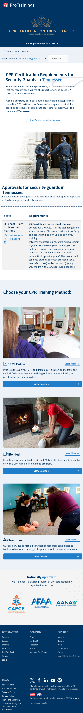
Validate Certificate (38, 652)
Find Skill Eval (8, 652)
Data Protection (9, 688)
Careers (60, 652)
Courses (5, 637)
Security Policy (8, 692)
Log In (4, 660)
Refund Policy (8, 696)
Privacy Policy (8, 685)
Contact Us (34, 641)
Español (44, 703)
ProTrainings (58, 686)
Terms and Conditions (11, 700)
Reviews (61, 641)
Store (32, 648)
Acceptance (62, 648)
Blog (32, 637)
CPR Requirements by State (41, 43)
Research (34, 645)
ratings (72, 698)
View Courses (41, 384)
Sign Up (5, 656)
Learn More (71, 363)
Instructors (6, 648)
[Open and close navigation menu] (78, 5)
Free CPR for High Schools (68, 656)
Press (59, 645)
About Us (61, 637)
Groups (5, 641)
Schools (5, 645)
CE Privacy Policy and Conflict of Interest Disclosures (11, 707)
